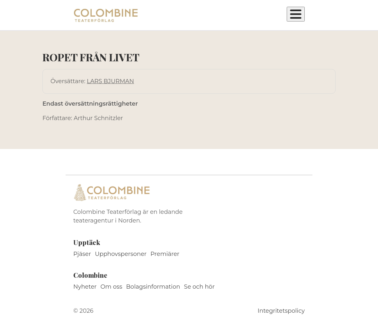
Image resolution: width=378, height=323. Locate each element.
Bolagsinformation (153, 286)
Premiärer (164, 254)
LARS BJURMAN (110, 81)
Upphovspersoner (121, 254)
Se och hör (199, 286)
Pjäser (82, 254)
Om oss (111, 286)
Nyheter (85, 286)
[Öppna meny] (296, 14)
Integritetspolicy (281, 310)
